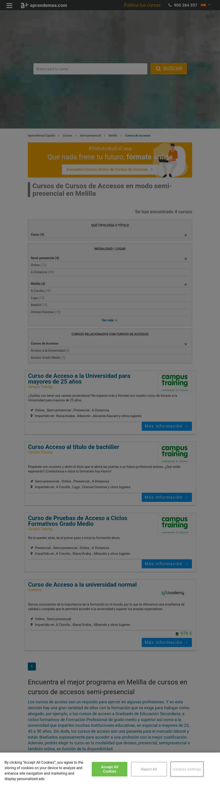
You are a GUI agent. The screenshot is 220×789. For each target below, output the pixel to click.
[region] (110, 771)
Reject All (149, 769)
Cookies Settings (187, 769)
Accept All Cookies (109, 769)
